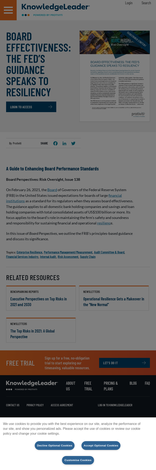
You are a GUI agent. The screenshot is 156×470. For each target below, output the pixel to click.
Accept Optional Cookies (103, 445)
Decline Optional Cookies (52, 445)
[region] (78, 443)
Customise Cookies (78, 460)
